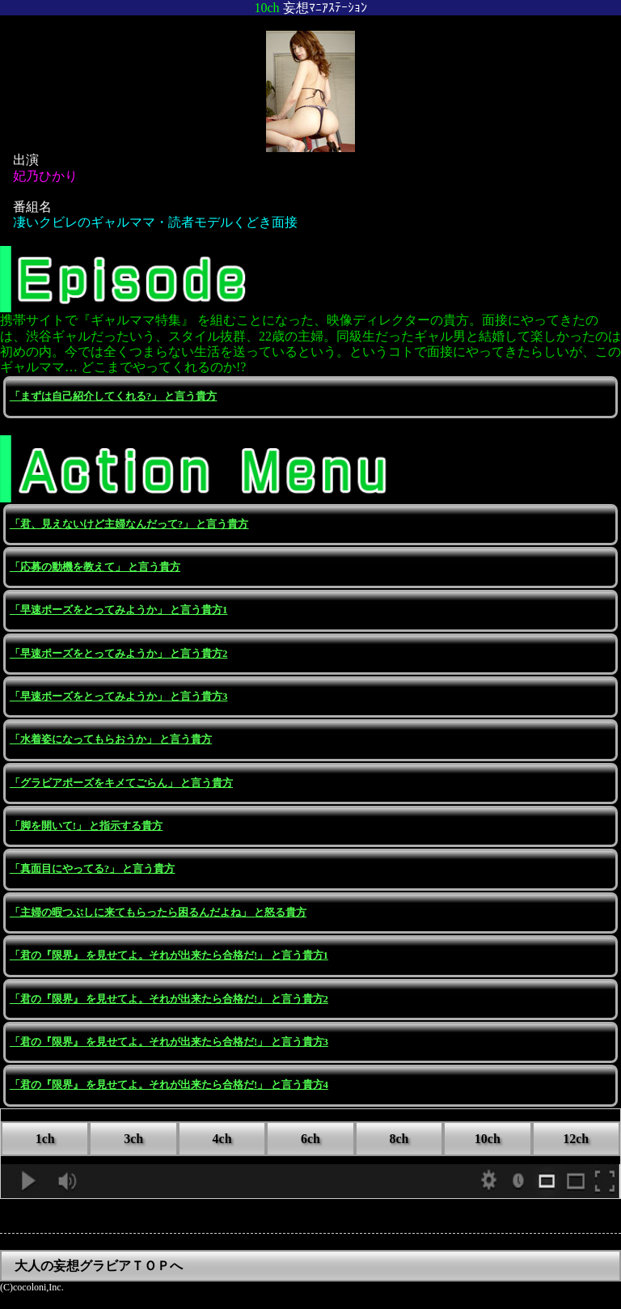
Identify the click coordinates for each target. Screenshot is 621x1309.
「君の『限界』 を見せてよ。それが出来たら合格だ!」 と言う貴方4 (169, 1085)
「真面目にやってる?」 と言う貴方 (92, 869)
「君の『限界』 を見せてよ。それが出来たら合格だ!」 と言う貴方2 (169, 999)
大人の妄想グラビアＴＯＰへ (99, 1266)
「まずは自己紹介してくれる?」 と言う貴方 (114, 396)
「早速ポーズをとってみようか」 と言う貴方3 (119, 696)
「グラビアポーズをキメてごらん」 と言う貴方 (121, 783)
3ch (133, 1139)
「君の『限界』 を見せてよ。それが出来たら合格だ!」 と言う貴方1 (169, 955)
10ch (488, 1139)
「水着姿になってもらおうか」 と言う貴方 (111, 739)
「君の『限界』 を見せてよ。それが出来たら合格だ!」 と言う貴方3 (169, 1042)
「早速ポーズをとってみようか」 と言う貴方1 (119, 610)
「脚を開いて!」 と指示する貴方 (86, 826)
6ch (310, 1139)
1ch (45, 1139)
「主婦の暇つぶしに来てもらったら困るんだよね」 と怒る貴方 (158, 912)
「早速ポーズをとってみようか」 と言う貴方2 (119, 653)
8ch (398, 1139)
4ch (222, 1139)
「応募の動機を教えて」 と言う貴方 (95, 567)
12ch (576, 1139)
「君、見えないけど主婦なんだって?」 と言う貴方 (129, 524)
